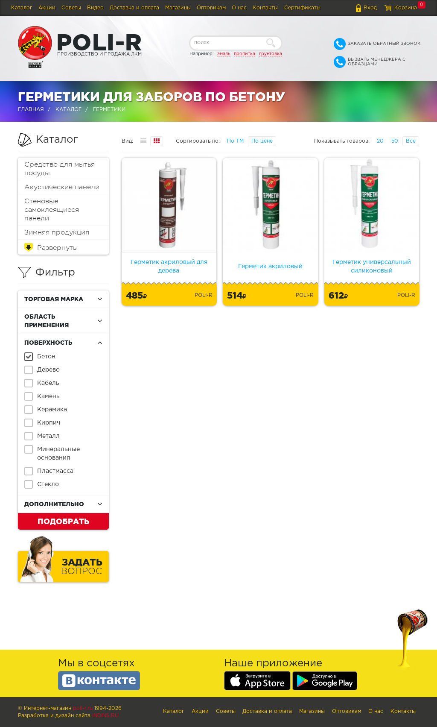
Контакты (265, 8)
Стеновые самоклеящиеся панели (51, 209)
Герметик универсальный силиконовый (371, 266)
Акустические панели (61, 187)
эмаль (223, 54)
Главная (31, 109)
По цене (262, 141)
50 (394, 141)
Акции (46, 8)
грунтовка (270, 54)
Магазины (178, 8)
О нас (239, 8)
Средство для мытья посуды (59, 169)
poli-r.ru (83, 708)
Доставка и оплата (134, 8)
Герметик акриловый (270, 266)
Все (411, 141)
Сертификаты (302, 8)
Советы (71, 8)
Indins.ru (105, 715)
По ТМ (235, 141)
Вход (370, 8)
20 (380, 141)
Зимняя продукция (56, 232)
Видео (95, 8)
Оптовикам (211, 8)
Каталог (21, 8)
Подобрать (63, 521)
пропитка (244, 54)
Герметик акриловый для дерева (169, 266)
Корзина (405, 8)
